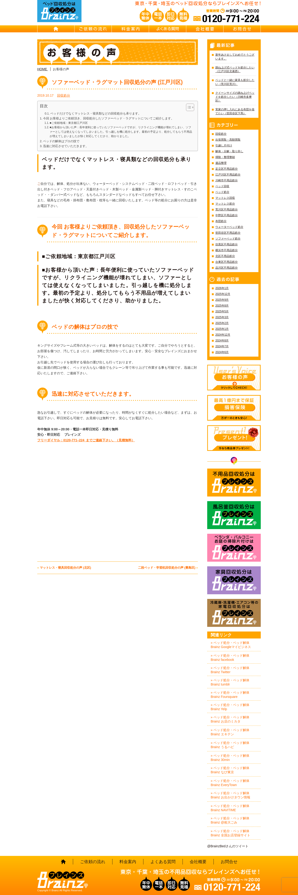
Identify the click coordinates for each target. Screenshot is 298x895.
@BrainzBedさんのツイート (227, 846)
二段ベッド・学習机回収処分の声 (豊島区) (166, 567)
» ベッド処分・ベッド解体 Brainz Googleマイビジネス (231, 645)
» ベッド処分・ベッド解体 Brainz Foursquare (230, 695)
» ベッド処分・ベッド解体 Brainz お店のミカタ (230, 719)
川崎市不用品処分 (226, 180)
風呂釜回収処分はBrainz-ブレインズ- (234, 515)
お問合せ (242, 28)
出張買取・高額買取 (227, 139)
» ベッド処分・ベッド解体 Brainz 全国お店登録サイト (230, 833)
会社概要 (205, 28)
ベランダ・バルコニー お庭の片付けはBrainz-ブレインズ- (234, 548)
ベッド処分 (222, 192)
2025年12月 (222, 294)
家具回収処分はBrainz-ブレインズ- (234, 580)
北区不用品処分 (225, 256)
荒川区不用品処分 (226, 209)
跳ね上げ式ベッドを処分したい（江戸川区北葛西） (234, 69)
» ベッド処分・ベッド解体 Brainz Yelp (230, 707)
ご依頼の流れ (93, 28)
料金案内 (130, 28)
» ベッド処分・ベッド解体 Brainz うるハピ (230, 745)
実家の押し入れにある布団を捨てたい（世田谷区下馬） (234, 111)
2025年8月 (222, 305)
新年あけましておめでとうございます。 (234, 56)
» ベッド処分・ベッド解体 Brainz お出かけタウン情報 (230, 795)
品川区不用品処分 (226, 267)
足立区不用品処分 (226, 168)
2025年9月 (222, 299)
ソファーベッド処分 (227, 238)
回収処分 (63, 95)
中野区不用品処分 (226, 215)
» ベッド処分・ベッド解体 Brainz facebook (230, 658)
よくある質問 (167, 28)
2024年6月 (222, 352)
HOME (55, 28)
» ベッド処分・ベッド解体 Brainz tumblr (230, 682)
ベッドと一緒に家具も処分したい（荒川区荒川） (234, 82)
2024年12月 (222, 334)
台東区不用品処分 (226, 261)
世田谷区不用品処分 (227, 232)
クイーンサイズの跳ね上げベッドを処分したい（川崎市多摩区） (234, 96)
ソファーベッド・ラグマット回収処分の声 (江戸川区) (117, 82)
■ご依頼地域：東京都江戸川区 (69, 123)
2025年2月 (222, 323)
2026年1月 (222, 288)
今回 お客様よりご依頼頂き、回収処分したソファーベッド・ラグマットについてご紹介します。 (108, 118)
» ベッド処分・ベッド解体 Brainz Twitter (230, 670)
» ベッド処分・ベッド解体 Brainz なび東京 (230, 770)
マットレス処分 (225, 203)
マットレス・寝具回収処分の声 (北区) (65, 567)
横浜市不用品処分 (226, 250)
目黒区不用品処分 (226, 244)
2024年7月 (222, 346)
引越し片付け (223, 145)
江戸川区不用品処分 (227, 174)
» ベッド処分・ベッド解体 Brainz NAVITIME (230, 808)
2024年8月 (222, 340)
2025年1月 (222, 329)
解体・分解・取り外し (229, 151)
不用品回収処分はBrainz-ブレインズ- (234, 482)
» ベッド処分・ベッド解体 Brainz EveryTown (230, 783)
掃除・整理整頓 (225, 157)
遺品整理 (221, 163)
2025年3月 (222, 317)
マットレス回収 (225, 197)
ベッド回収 (222, 186)
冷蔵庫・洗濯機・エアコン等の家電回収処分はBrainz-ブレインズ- (234, 613)
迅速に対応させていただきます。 (65, 146)
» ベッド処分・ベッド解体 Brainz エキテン (230, 732)
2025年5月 (222, 311)
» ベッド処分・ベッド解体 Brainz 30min (230, 758)
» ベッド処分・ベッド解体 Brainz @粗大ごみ (230, 820)
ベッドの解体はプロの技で (61, 141)
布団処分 (221, 221)
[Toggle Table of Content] (188, 107)
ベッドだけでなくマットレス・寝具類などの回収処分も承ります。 (95, 113)
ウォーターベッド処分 (229, 227)
